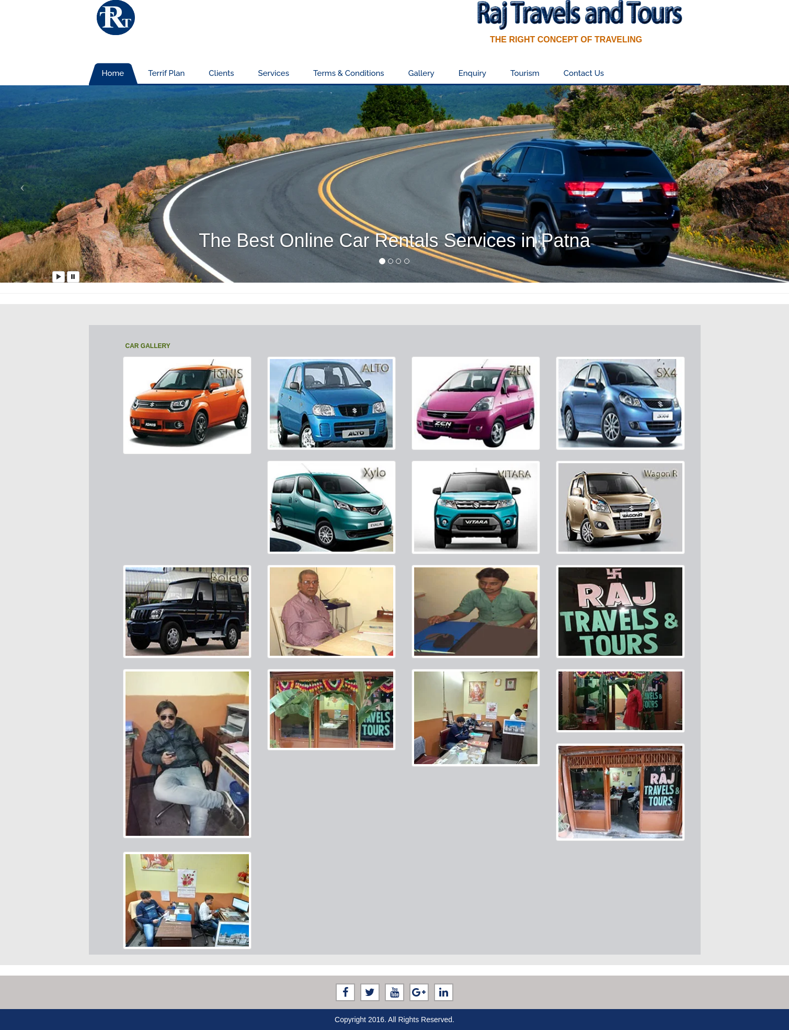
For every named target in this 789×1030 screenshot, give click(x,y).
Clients (221, 73)
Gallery (421, 73)
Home (113, 73)
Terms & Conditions (348, 73)
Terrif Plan (166, 73)
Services (273, 73)
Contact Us (584, 73)
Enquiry (472, 73)
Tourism (525, 73)
